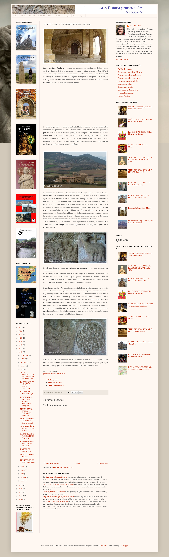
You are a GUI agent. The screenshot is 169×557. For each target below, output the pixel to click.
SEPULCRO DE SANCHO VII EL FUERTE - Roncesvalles (140, 171)
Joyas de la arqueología (126, 93)
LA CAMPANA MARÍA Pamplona (27, 393)
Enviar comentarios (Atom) (62, 467)
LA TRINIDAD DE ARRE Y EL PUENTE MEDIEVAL (27, 385)
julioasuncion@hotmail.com (54, 374)
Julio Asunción (135, 26)
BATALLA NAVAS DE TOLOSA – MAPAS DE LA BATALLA (140, 368)
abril (22, 474)
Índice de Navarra (55, 382)
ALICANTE (41, 16)
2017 (21, 349)
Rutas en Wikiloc (124, 96)
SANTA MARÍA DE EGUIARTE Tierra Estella (27, 428)
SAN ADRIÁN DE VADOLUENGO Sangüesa (27, 436)
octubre (23, 359)
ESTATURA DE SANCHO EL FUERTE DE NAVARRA (139, 196)
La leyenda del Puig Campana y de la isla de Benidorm (140, 222)
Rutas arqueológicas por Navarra (129, 75)
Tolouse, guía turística (125, 87)
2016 (21, 352)
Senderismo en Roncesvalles (128, 90)
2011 (20, 499)
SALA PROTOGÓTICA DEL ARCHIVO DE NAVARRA (27, 375)
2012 (21, 496)
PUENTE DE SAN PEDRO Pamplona (27, 461)
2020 (21, 338)
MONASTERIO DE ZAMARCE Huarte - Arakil (27, 421)
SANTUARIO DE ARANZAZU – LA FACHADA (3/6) (140, 184)
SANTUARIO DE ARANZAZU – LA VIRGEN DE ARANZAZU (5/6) (140, 159)
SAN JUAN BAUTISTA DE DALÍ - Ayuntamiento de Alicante (140, 305)
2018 (21, 345)
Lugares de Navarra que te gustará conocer (58, 497)
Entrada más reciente (51, 463)
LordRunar (103, 546)
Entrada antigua (102, 463)
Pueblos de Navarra (125, 69)
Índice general (53, 380)
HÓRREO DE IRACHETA (25, 450)
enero (23, 481)
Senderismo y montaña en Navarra (130, 72)
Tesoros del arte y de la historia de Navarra (58, 484)
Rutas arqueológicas (78, 16)
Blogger (125, 546)
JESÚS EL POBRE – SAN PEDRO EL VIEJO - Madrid (140, 120)
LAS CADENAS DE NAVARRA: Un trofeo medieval (140, 356)
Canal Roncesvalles (125, 84)
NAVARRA (23, 16)
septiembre (25, 362)
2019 (21, 341)
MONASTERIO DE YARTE (27, 456)
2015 (21, 485)
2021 (21, 334)
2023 (21, 327)
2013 (21, 492)
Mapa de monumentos (56, 385)
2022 (21, 331)
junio (23, 467)
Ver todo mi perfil (122, 59)
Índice (15, 16)
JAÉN (58, 16)
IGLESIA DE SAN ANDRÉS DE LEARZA (27, 444)
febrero (23, 477)
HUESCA (50, 16)
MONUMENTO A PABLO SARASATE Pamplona (26, 412)
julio (22, 369)
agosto (23, 366)
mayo (23, 470)
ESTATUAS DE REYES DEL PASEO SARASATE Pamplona (26, 401)
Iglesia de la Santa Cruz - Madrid (139, 208)
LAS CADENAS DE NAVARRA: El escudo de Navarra (140, 133)
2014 (21, 489)
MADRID (32, 16)
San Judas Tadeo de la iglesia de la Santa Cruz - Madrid (140, 108)
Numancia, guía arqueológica (128, 81)
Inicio (78, 463)
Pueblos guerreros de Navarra (54, 492)
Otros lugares (66, 16)
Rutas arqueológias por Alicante (129, 78)
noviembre (24, 355)
